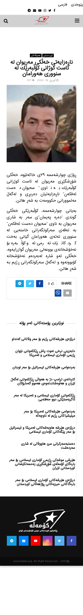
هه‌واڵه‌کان (36, 55)
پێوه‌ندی (77, 4)
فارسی (62, 4)
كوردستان (48, 55)
